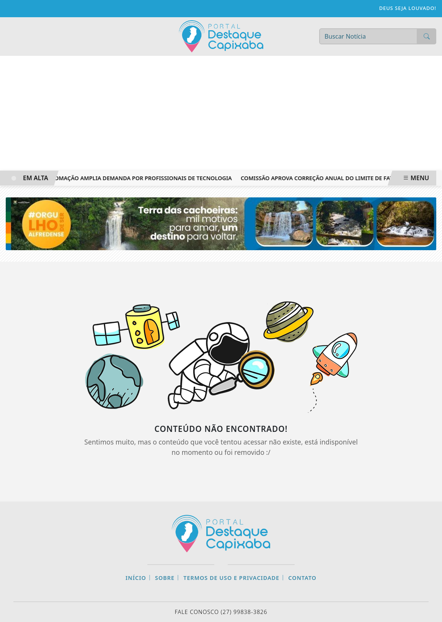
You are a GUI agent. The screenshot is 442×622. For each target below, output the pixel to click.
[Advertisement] (221, 113)
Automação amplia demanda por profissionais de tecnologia (139, 178)
